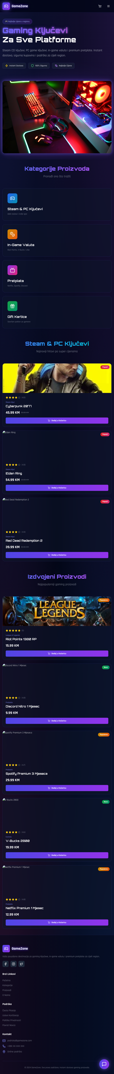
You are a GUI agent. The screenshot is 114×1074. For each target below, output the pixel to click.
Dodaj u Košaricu (57, 420)
